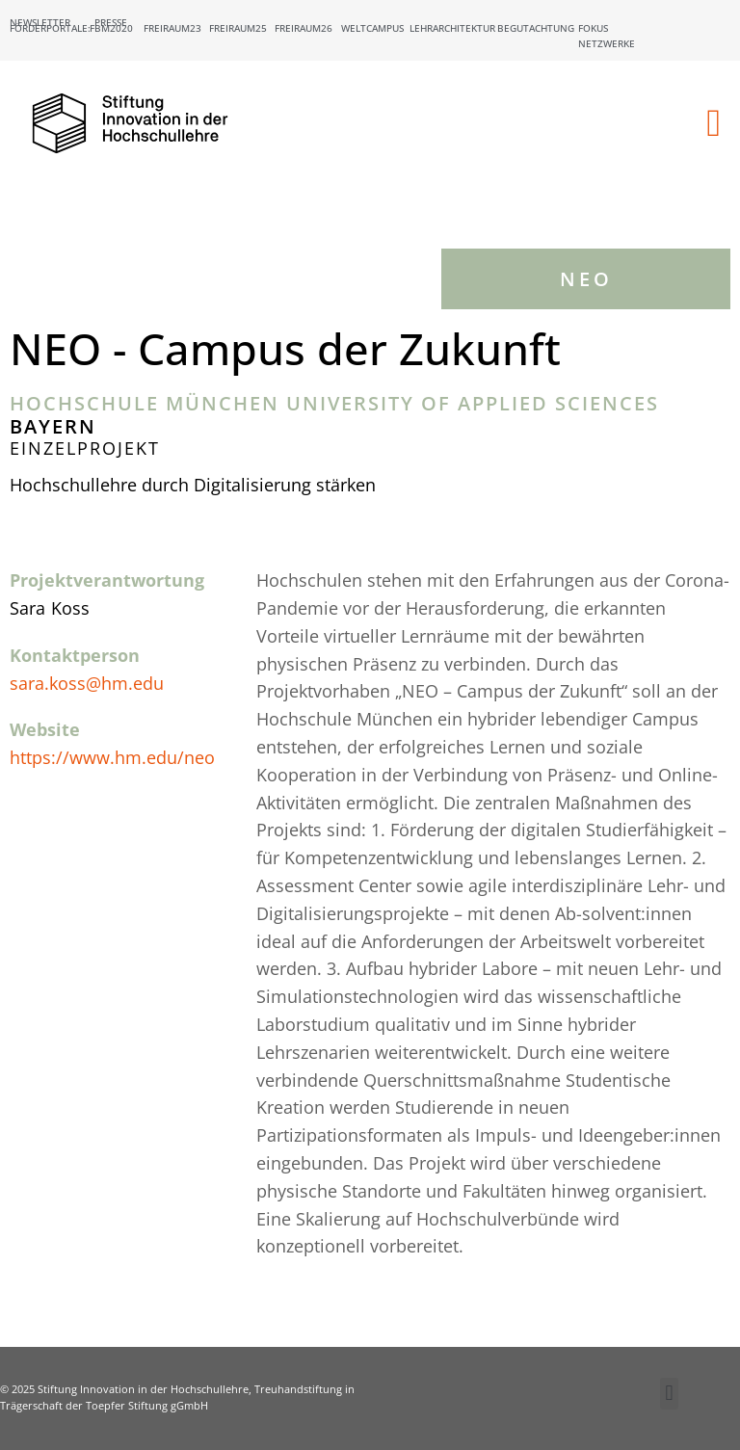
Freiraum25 (238, 28)
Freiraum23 (172, 28)
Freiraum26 (303, 28)
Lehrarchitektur (452, 28)
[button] (713, 123)
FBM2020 (111, 28)
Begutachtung (535, 28)
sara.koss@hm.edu (87, 683)
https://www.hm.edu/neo (112, 757)
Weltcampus (372, 28)
